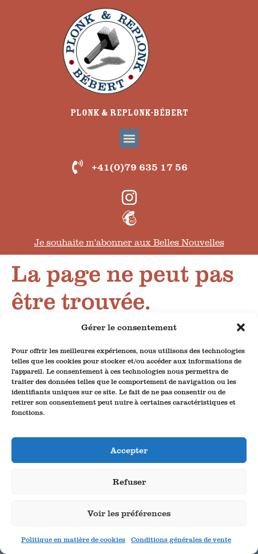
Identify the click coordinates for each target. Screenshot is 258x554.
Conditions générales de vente (181, 539)
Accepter (129, 450)
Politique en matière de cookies (73, 539)
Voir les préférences (129, 513)
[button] (241, 327)
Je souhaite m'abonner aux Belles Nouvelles (129, 242)
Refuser (129, 482)
